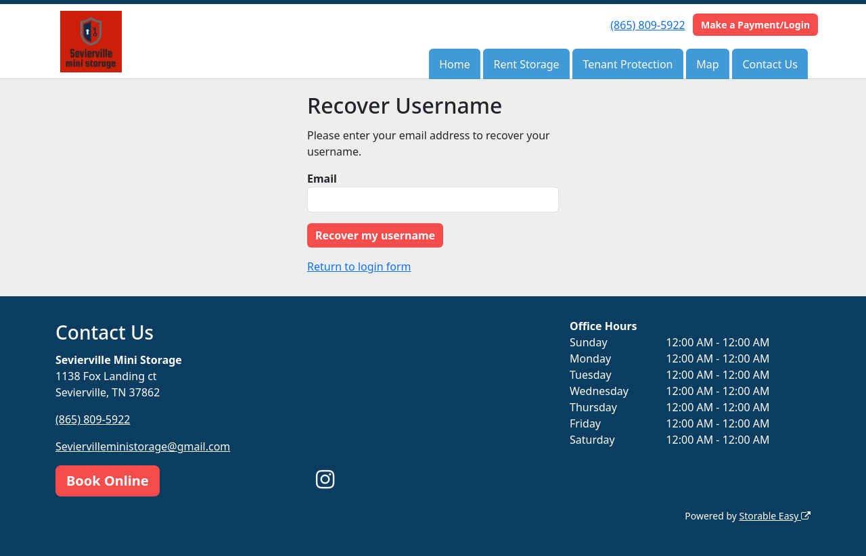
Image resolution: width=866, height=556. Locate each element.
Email (322, 178)
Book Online (107, 480)
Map (707, 64)
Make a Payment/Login (755, 24)
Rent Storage (526, 64)
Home (454, 64)
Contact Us (769, 64)
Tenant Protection (628, 64)
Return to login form (359, 266)
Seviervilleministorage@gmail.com (142, 446)
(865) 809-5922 (647, 25)
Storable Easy (775, 515)
